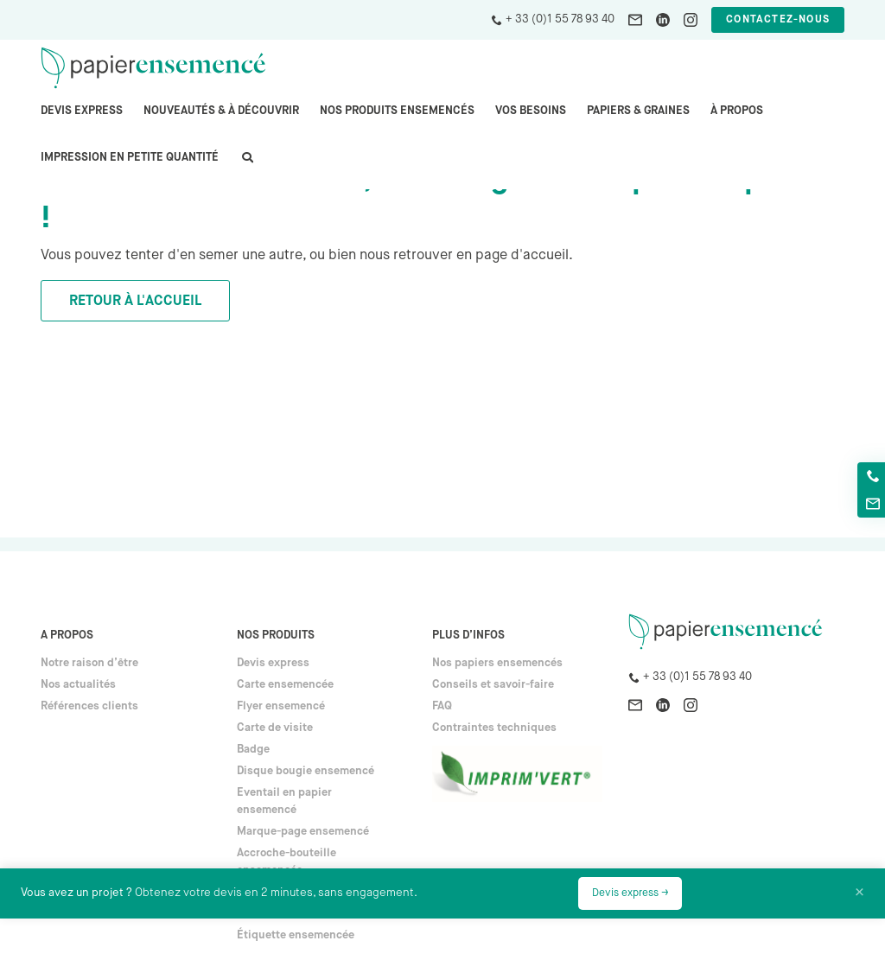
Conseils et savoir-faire (493, 684)
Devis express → (630, 893)
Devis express (82, 111)
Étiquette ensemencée (295, 935)
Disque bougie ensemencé (305, 771)
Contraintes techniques (494, 728)
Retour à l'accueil (135, 301)
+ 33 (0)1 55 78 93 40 (560, 19)
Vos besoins (530, 111)
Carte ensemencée (285, 684)
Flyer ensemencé (281, 706)
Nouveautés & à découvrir (221, 111)
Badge (253, 749)
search (246, 166)
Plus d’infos (468, 635)
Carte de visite (275, 728)
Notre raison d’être (89, 663)
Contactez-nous (778, 20)
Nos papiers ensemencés (497, 663)
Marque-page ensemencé (303, 831)
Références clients (89, 706)
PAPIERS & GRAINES (638, 111)
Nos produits (276, 635)
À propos (736, 111)
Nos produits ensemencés (397, 111)
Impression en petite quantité (130, 157)
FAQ (442, 706)
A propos (67, 635)
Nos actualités (78, 684)
